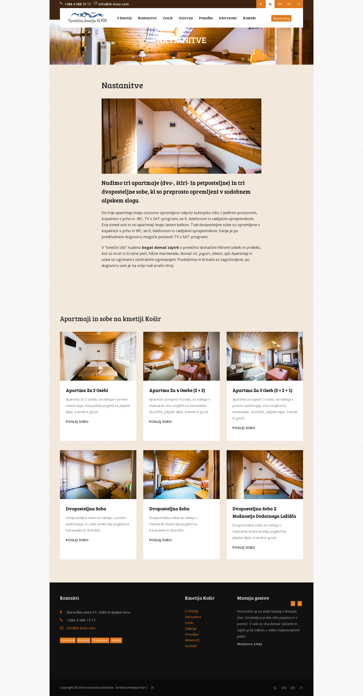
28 (152, 688)
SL (270, 4)
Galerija (186, 18)
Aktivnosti (228, 18)
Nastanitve (147, 18)
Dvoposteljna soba (86, 508)
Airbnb (116, 640)
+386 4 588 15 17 (78, 4)
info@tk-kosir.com (114, 4)
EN (280, 4)
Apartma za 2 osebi (87, 390)
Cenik (168, 18)
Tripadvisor (100, 640)
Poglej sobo (77, 421)
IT (298, 4)
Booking (83, 640)
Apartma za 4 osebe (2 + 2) (177, 390)
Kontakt (249, 18)
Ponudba (206, 18)
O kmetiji (124, 18)
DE (289, 4)
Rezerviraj (281, 18)
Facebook (67, 640)
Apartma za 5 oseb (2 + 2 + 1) (262, 390)
